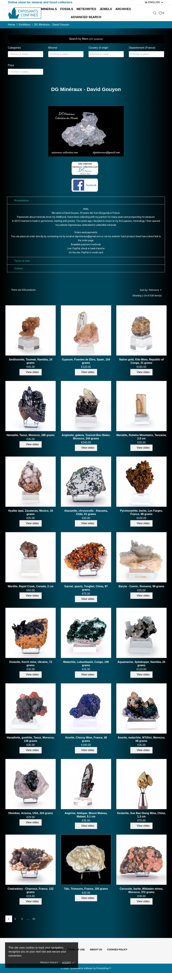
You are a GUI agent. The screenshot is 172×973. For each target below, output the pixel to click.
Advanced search (86, 17)
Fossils (66, 9)
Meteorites (86, 9)
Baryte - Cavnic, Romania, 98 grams (141, 586)
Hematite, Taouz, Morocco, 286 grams (30, 435)
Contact (18, 268)
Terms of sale (22, 261)
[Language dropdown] (154, 2)
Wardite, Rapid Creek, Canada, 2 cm (30, 586)
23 (33, 919)
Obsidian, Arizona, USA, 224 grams (30, 813)
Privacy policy (49, 962)
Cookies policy (117, 949)
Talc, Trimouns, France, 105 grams (86, 888)
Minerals (49, 9)
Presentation (21, 200)
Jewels (106, 9)
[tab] (86, 200)
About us (96, 949)
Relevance (155, 290)
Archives (123, 9)
